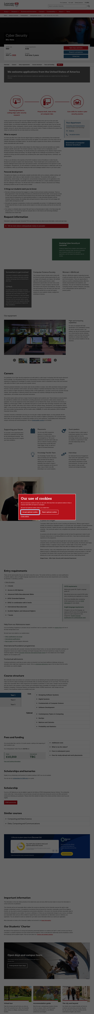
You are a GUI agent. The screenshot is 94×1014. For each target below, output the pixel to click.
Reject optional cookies (49, 512)
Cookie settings (25, 516)
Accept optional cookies (30, 512)
